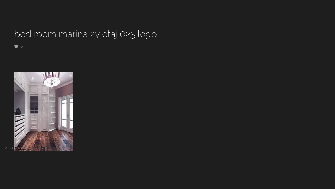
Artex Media (39, 148)
